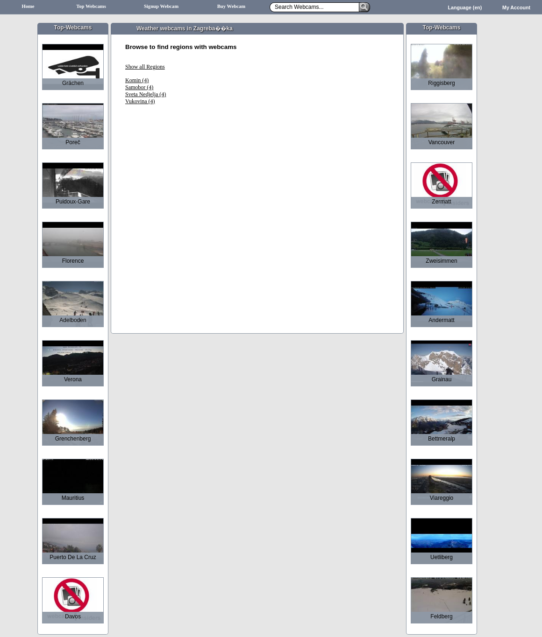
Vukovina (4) (140, 101)
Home (27, 6)
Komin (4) (137, 80)
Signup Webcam (161, 6)
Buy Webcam (231, 6)
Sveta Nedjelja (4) (145, 94)
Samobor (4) (139, 87)
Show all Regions (145, 66)
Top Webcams (91, 6)
